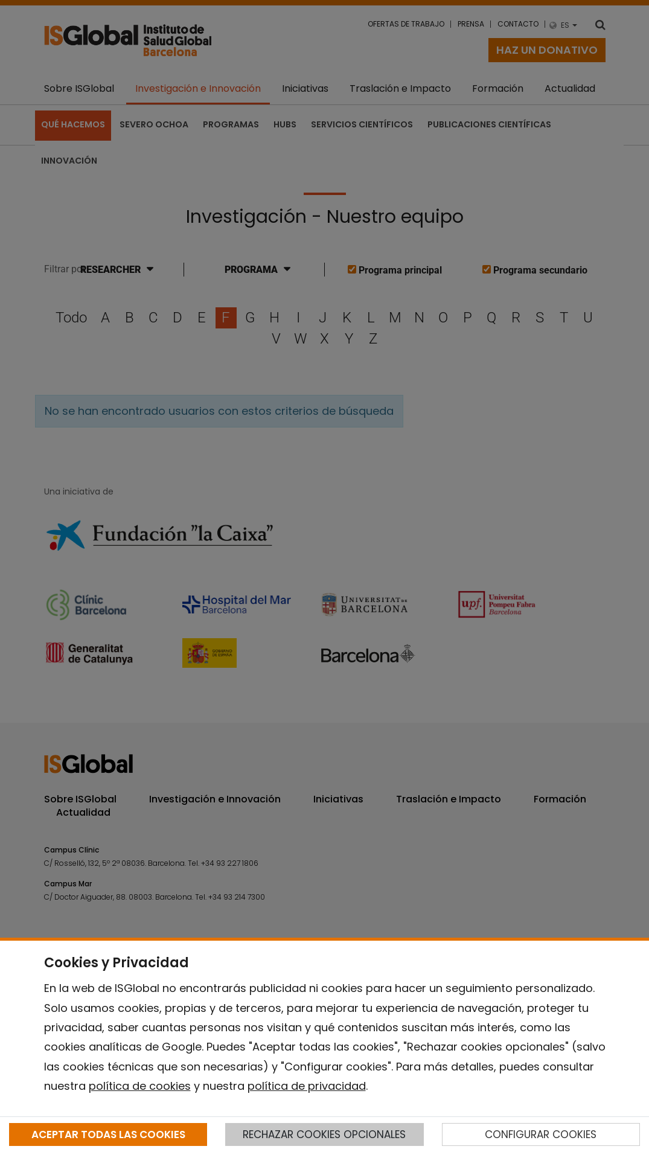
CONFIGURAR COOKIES (540, 1134)
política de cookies (140, 1085)
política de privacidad (307, 1085)
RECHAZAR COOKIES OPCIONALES (324, 1134)
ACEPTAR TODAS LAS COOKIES (108, 1134)
